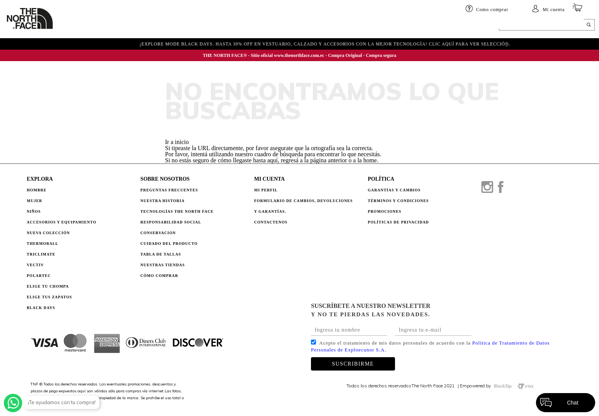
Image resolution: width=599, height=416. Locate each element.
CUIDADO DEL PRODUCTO (169, 243)
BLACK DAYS (411, 26)
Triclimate (41, 254)
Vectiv (35, 265)
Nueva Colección (48, 233)
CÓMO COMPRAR (159, 276)
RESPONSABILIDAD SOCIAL (171, 222)
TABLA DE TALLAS (161, 254)
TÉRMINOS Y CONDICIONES (398, 201)
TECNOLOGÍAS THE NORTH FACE (177, 211)
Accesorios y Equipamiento (61, 222)
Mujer (113, 26)
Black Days (41, 308)
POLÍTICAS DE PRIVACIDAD (398, 222)
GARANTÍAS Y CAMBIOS (394, 190)
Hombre (37, 190)
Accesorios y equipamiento (205, 26)
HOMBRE (81, 26)
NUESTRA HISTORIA (163, 201)
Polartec (39, 276)
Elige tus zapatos (49, 297)
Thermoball (42, 243)
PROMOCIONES (384, 211)
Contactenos (271, 222)
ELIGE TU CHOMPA (355, 26)
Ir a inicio (177, 142)
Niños (141, 26)
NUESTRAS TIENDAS (163, 265)
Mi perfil (266, 190)
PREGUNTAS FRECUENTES (169, 190)
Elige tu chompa (48, 286)
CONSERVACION (158, 233)
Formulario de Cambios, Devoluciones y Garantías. (303, 206)
